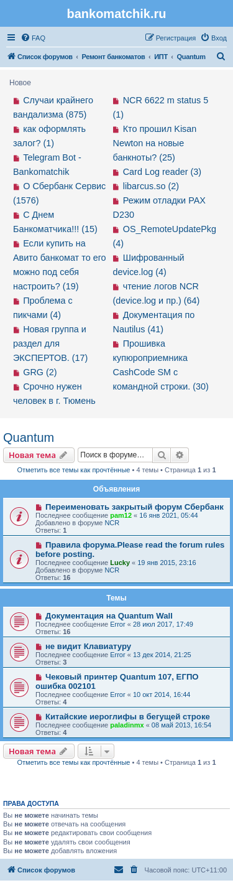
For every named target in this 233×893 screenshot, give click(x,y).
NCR (111, 522)
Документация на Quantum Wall (109, 615)
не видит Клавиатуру (88, 646)
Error (117, 624)
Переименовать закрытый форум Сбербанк (134, 507)
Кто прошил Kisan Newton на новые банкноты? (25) (155, 143)
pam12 (121, 515)
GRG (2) (40, 372)
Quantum (28, 437)
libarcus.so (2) (151, 186)
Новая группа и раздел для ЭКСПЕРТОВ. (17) (50, 343)
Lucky (120, 562)
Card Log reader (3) (162, 172)
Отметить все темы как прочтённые (73, 470)
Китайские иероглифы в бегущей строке (127, 716)
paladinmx (127, 725)
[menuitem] (33, 37)
